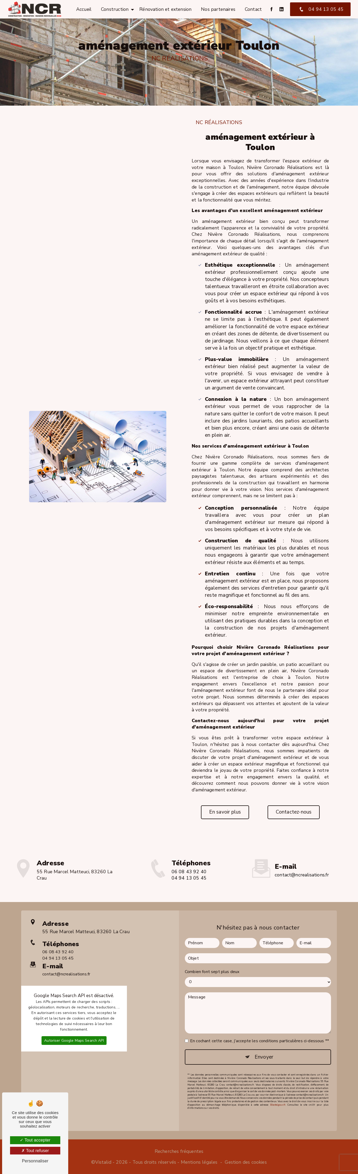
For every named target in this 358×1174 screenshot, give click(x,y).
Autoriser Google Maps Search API (74, 1031)
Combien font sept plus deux (212, 963)
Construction (114, 9)
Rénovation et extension (165, 9)
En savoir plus (225, 812)
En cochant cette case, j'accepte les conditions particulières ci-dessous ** (259, 1032)
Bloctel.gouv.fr (278, 1095)
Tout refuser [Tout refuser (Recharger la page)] (35, 1150)
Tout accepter (35, 1140)
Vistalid (103, 1162)
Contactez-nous (294, 812)
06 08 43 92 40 (189, 880)
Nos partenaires (218, 9)
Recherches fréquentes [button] (179, 1151)
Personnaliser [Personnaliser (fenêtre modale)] (35, 1161)
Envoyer (264, 1048)
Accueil (83, 9)
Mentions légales (199, 1162)
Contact (253, 9)
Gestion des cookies (246, 1162)
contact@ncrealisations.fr (302, 866)
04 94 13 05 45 (320, 9)
